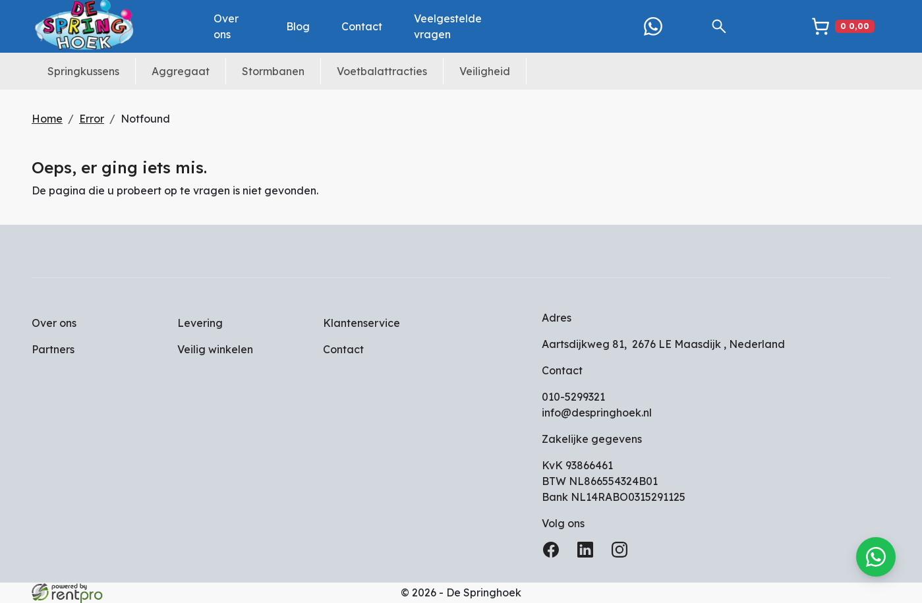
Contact (361, 26)
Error (91, 118)
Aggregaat (181, 71)
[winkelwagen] (843, 26)
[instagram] (622, 553)
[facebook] (553, 553)
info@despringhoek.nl (597, 412)
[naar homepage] (84, 26)
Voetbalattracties (382, 71)
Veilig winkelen (215, 349)
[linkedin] (588, 553)
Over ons (226, 26)
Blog (298, 26)
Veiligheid (484, 71)
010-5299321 (573, 396)
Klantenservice (361, 323)
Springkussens (83, 71)
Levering (200, 323)
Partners (53, 349)
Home (47, 118)
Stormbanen (273, 71)
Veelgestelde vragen (448, 26)
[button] (719, 26)
